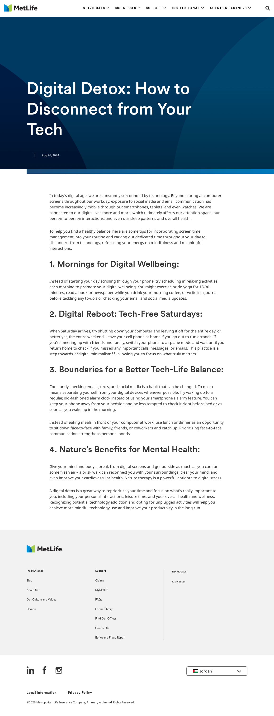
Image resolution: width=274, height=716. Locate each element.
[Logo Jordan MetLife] (44, 551)
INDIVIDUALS (179, 572)
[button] (95, 8)
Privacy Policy (80, 693)
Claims (99, 580)
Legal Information (42, 693)
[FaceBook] (44, 670)
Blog (29, 580)
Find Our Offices (105, 618)
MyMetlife (101, 590)
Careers (31, 609)
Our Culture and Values (41, 599)
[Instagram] (59, 670)
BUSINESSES (178, 582)
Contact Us (102, 628)
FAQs (98, 599)
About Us (32, 590)
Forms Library (104, 609)
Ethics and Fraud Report (110, 637)
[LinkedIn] (30, 670)
